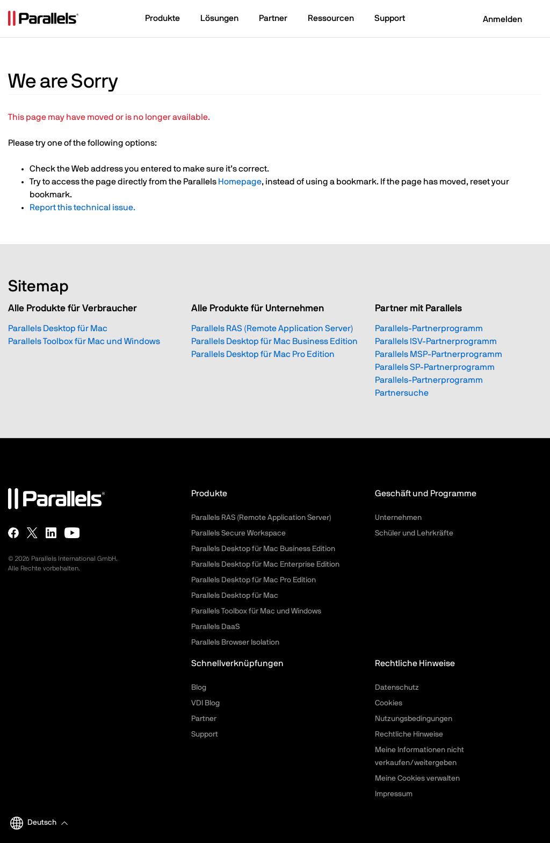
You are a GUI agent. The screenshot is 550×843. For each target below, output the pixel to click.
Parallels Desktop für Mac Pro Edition (263, 354)
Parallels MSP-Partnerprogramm (438, 354)
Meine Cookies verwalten (417, 778)
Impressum (393, 794)
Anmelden (495, 19)
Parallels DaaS (215, 627)
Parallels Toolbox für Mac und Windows (84, 341)
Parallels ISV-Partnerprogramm (436, 341)
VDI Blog (205, 703)
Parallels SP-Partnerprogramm (435, 367)
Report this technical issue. (82, 207)
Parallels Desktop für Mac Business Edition (274, 341)
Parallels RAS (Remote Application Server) (272, 328)
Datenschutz (397, 687)
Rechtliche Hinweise (409, 734)
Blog (198, 687)
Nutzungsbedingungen (413, 719)
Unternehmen (398, 517)
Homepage (240, 181)
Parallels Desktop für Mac (57, 328)
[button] (167, 19)
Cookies (388, 703)
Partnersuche (402, 393)
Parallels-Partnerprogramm (429, 328)
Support (204, 734)
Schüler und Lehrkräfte (414, 533)
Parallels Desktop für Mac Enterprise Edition (265, 564)
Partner (203, 719)
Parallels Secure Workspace (238, 533)
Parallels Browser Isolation (235, 642)
